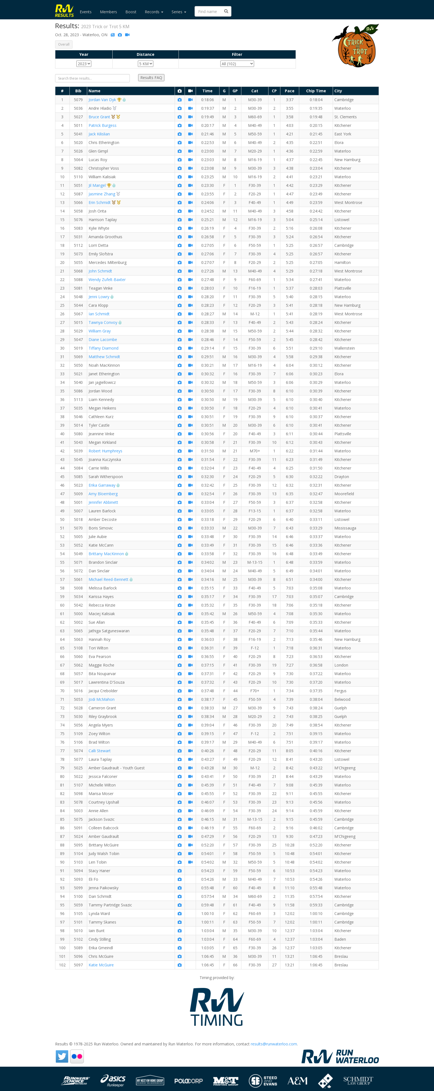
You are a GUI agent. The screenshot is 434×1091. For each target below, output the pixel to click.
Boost (130, 11)
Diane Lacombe (103, 339)
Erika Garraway (102, 485)
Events (86, 11)
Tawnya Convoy (103, 322)
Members (108, 11)
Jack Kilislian (99, 134)
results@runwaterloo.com (274, 1044)
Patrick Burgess (103, 125)
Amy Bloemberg (103, 493)
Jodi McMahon (102, 699)
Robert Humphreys (105, 450)
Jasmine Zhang (102, 193)
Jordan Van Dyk (102, 99)
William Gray (100, 331)
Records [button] (154, 11)
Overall (63, 44)
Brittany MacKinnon (106, 553)
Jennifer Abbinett (103, 502)
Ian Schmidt (99, 313)
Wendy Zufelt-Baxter (107, 279)
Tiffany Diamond (103, 348)
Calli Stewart (100, 750)
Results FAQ (151, 77)
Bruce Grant (99, 116)
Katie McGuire (101, 964)
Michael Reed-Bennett (108, 579)
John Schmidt (100, 271)
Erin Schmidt (100, 202)
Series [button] (179, 11)
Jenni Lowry (99, 296)
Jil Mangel (97, 185)
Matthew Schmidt (104, 356)
